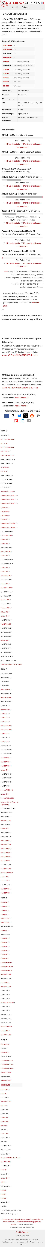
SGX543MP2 (7, 57)
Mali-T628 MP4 (6, 987)
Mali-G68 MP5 (5, 758)
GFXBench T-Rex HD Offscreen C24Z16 (18, 171)
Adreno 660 (5, 616)
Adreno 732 (5, 568)
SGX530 (6, 86)
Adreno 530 (5, 794)
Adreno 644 (5, 714)
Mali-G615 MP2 (6, 730)
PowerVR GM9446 (7, 790)
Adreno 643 (5, 718)
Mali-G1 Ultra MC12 (7, 491)
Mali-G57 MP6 (5, 762)
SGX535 (6, 78)
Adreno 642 (5, 722)
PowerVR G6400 (6, 970)
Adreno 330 (5, 958)
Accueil (15, 7)
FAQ (13, 1222)
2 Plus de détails (12, 223)
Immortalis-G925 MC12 (9, 499)
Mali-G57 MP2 (5, 918)
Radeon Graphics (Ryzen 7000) (11, 664)
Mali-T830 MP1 (6, 1080)
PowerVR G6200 (6, 1027)
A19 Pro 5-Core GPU (7, 447)
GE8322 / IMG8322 (7, 1003)
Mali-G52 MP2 (5, 857)
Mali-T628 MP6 (6, 974)
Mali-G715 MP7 (6, 576)
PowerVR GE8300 (7, 1064)
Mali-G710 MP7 (6, 624)
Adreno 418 (5, 902)
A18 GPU (4, 471)
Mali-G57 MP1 (5, 922)
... (42, 7)
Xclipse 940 (5, 515)
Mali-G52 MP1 (5, 861)
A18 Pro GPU (5, 451)
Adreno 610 (5, 946)
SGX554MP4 (7, 45)
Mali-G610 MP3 (6, 726)
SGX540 (6, 74)
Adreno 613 (5, 938)
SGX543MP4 (7, 49)
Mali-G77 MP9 (5, 690)
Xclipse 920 (5, 612)
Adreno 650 (5, 640)
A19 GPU (4, 443)
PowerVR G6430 (6, 962)
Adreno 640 (5, 742)
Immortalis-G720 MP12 (8, 523)
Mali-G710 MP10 (6, 588)
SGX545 (6, 61)
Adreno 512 (5, 950)
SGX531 (6, 82)
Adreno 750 (5, 507)
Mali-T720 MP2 (6, 1102)
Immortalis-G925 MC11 (9, 503)
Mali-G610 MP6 (6, 697)
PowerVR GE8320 (7, 1060)
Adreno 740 (5, 519)
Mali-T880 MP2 (6, 869)
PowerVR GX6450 (7, 873)
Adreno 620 (5, 881)
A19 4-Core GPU (6, 536)
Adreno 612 (5, 942)
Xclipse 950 (5, 511)
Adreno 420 (5, 877)
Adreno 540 (5, 770)
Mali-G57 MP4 (5, 889)
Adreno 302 (5, 1134)
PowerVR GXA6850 (7, 798)
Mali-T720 (4, 1126)
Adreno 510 (5, 954)
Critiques (26, 7)
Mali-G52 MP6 (5, 849)
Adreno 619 (5, 906)
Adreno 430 (5, 829)
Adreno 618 (5, 914)
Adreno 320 (5, 1052)
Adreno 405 (5, 1031)
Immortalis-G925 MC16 (9, 495)
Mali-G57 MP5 (5, 766)
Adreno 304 (5, 1122)
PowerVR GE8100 (7, 1068)
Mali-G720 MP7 (6, 552)
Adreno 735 (5, 556)
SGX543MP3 (5, 1085)
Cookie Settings (22, 1232)
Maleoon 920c (5, 710)
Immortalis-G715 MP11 (8, 527)
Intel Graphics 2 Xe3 (7, 455)
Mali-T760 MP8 (6, 821)
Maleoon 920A (6, 608)
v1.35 (3, 310)
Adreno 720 (5, 584)
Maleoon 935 (5, 600)
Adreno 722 (5, 544)
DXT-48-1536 (5, 467)
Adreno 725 (5, 540)
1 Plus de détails (12, 144)
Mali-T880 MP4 (6, 845)
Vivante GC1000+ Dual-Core (10, 1158)
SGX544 (6, 70)
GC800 (3, 1182)
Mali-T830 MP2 (6, 1035)
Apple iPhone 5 (21, 406)
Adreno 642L (5, 734)
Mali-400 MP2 (5, 1162)
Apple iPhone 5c (21, 398)
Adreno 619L (5, 910)
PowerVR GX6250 (7, 966)
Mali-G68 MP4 (5, 841)
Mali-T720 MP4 (6, 1072)
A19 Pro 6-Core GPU (7, 439)
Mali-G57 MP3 (5, 893)
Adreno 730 (5, 572)
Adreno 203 (5, 1178)
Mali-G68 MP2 (5, 853)
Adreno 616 (5, 930)
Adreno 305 (5, 1118)
